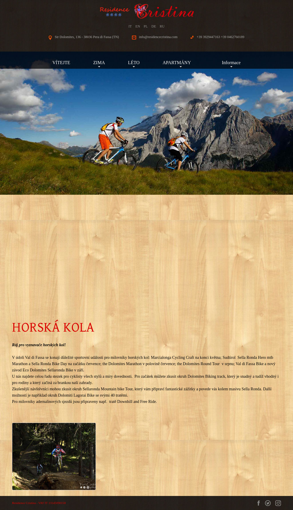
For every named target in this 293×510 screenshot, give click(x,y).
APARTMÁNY (181, 62)
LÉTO (134, 62)
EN (137, 26)
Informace (231, 62)
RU (162, 26)
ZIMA (99, 62)
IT (130, 26)
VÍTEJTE (61, 62)
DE (153, 26)
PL (146, 26)
